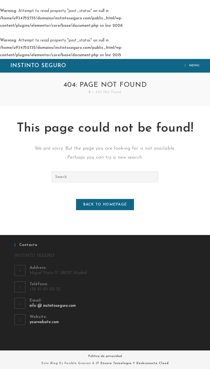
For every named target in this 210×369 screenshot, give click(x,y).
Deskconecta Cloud (152, 363)
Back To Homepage (105, 204)
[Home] (89, 92)
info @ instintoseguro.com (53, 306)
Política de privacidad (105, 356)
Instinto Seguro (38, 66)
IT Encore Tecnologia (114, 363)
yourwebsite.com (44, 322)
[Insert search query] (105, 176)
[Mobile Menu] (192, 65)
